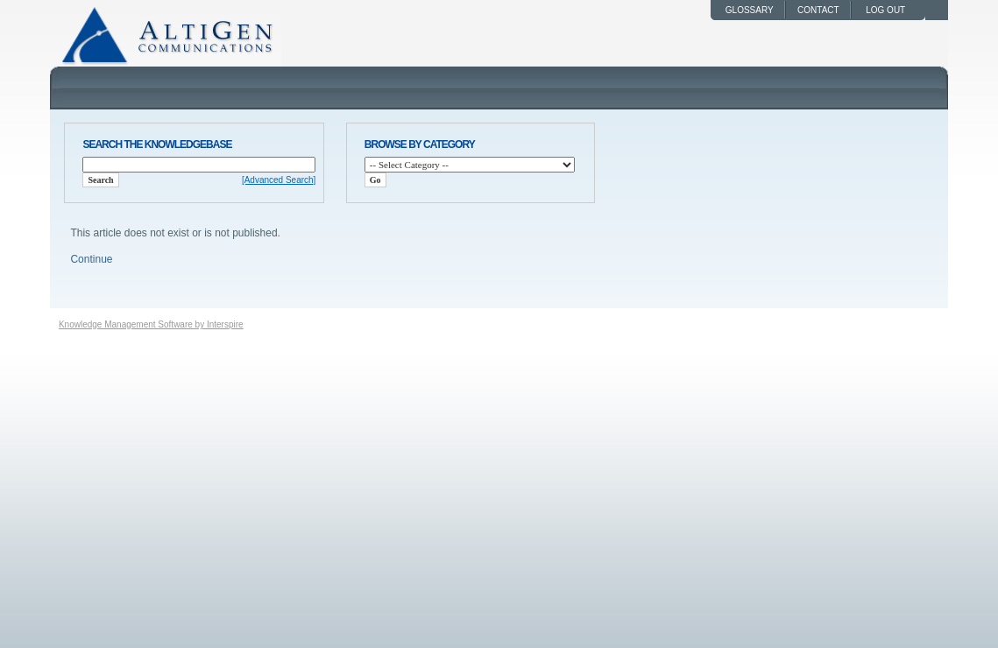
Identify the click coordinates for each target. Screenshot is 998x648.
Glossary (749, 10)
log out (888, 10)
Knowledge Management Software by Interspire (151, 324)
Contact (818, 10)
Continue (91, 259)
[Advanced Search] (279, 180)
